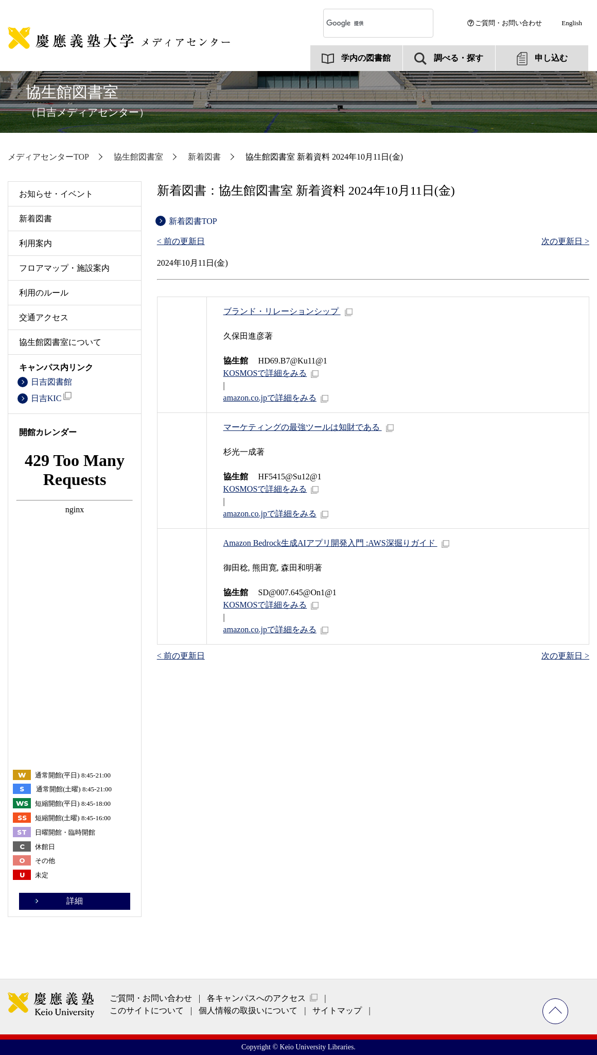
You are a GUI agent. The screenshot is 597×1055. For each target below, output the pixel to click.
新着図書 (204, 156)
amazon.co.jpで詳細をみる (270, 397)
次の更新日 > (565, 241)
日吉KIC (51, 397)
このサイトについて (147, 1010)
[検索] (368, 23)
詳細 (74, 900)
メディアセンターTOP (48, 156)
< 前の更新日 (181, 241)
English (571, 23)
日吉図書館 (51, 381)
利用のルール (43, 292)
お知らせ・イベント (56, 193)
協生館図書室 (87, 100)
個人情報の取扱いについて (248, 1010)
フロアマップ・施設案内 (64, 268)
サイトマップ (337, 1010)
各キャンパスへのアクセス (256, 998)
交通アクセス (43, 317)
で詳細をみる (265, 373)
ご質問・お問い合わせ (508, 23)
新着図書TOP (193, 221)
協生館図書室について (60, 342)
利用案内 (35, 243)
